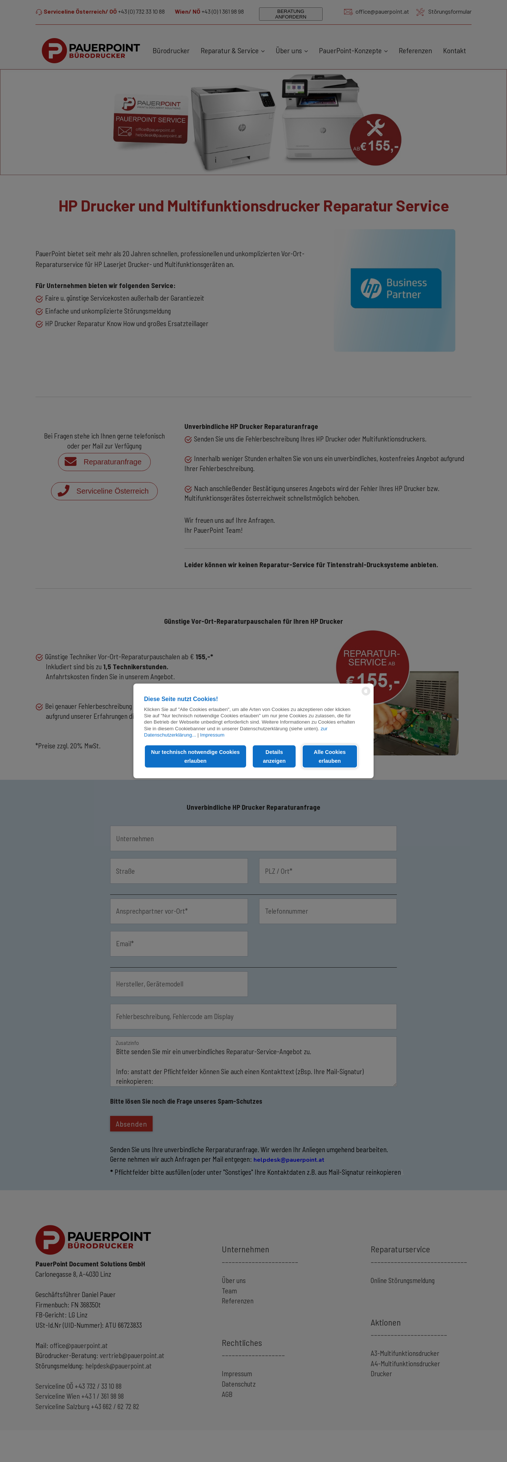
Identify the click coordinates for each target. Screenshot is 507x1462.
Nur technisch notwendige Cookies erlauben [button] (195, 756)
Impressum (212, 735)
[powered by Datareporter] (366, 695)
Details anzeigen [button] (274, 756)
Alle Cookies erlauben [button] (330, 756)
